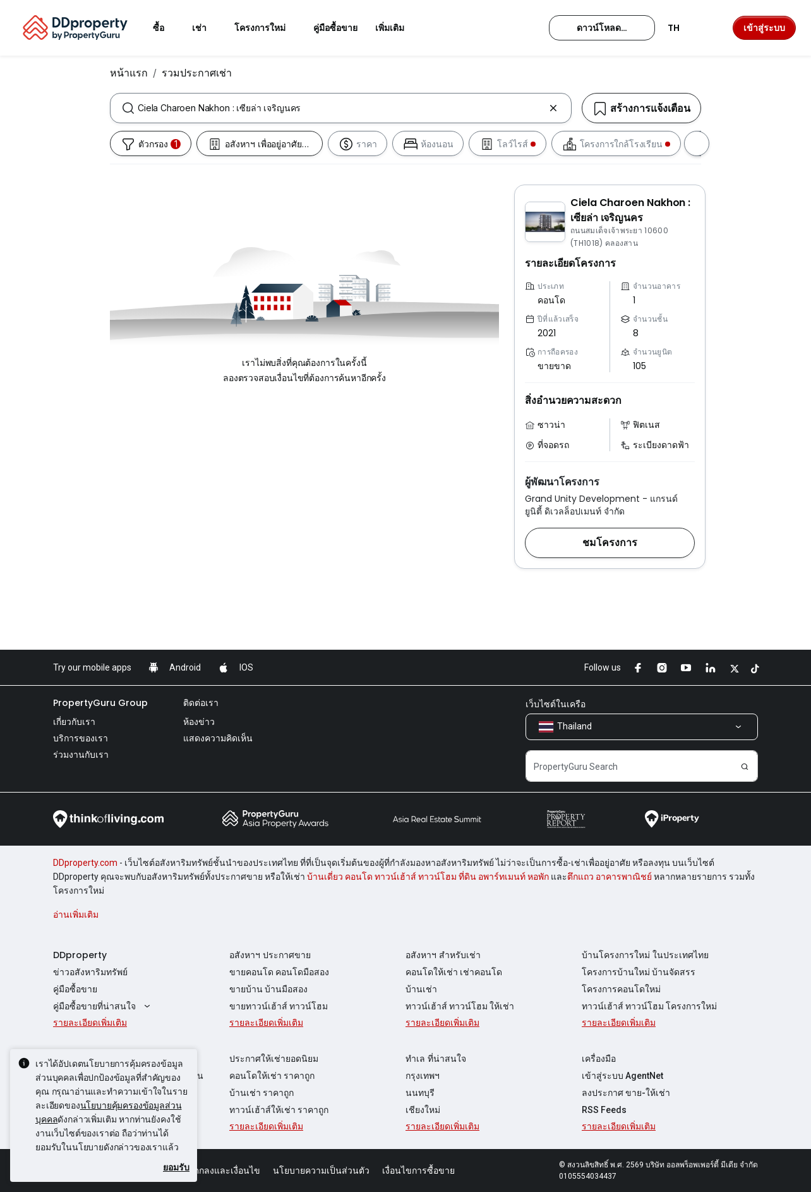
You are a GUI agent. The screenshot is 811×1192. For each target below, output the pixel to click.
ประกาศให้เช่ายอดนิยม (273, 1058)
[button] (610, 543)
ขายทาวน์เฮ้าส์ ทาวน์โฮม (278, 1006)
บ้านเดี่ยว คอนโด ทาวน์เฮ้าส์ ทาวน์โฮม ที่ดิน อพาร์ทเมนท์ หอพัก (428, 877)
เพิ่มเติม (397, 27)
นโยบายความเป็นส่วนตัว (321, 1170)
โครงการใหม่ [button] (267, 27)
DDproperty (80, 955)
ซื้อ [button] (166, 27)
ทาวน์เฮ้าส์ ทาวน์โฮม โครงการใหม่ (649, 1006)
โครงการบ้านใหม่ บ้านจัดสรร (638, 972)
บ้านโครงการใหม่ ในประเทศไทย (645, 955)
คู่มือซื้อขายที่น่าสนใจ (103, 1006)
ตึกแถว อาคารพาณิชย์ (609, 877)
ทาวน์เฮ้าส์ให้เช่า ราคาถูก (278, 1110)
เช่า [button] (207, 27)
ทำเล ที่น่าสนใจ (436, 1058)
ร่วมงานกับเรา (81, 755)
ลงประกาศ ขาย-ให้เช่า (626, 1093)
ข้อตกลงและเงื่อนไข (221, 1170)
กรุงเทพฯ (423, 1076)
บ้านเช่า (421, 989)
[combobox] (341, 108)
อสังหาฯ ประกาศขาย (270, 955)
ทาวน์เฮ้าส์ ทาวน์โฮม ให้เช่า (460, 1006)
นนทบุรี (420, 1093)
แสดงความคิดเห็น (218, 738)
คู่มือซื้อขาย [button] (335, 27)
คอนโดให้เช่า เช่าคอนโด (454, 972)
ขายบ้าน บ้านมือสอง (268, 989)
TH (681, 27)
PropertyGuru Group (100, 702)
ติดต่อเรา (201, 702)
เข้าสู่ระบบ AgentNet (622, 1076)
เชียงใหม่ (423, 1110)
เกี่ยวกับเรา (74, 722)
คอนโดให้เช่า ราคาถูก (272, 1076)
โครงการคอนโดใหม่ (621, 989)
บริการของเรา (80, 738)
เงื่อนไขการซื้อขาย (418, 1170)
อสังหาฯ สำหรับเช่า (443, 955)
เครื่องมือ (599, 1058)
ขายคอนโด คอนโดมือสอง (279, 972)
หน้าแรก (129, 72)
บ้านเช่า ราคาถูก (261, 1093)
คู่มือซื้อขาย (75, 989)
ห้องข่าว (199, 722)
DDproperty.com (85, 863)
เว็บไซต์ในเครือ (556, 704)
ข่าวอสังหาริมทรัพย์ (90, 972)
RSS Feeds (604, 1110)
